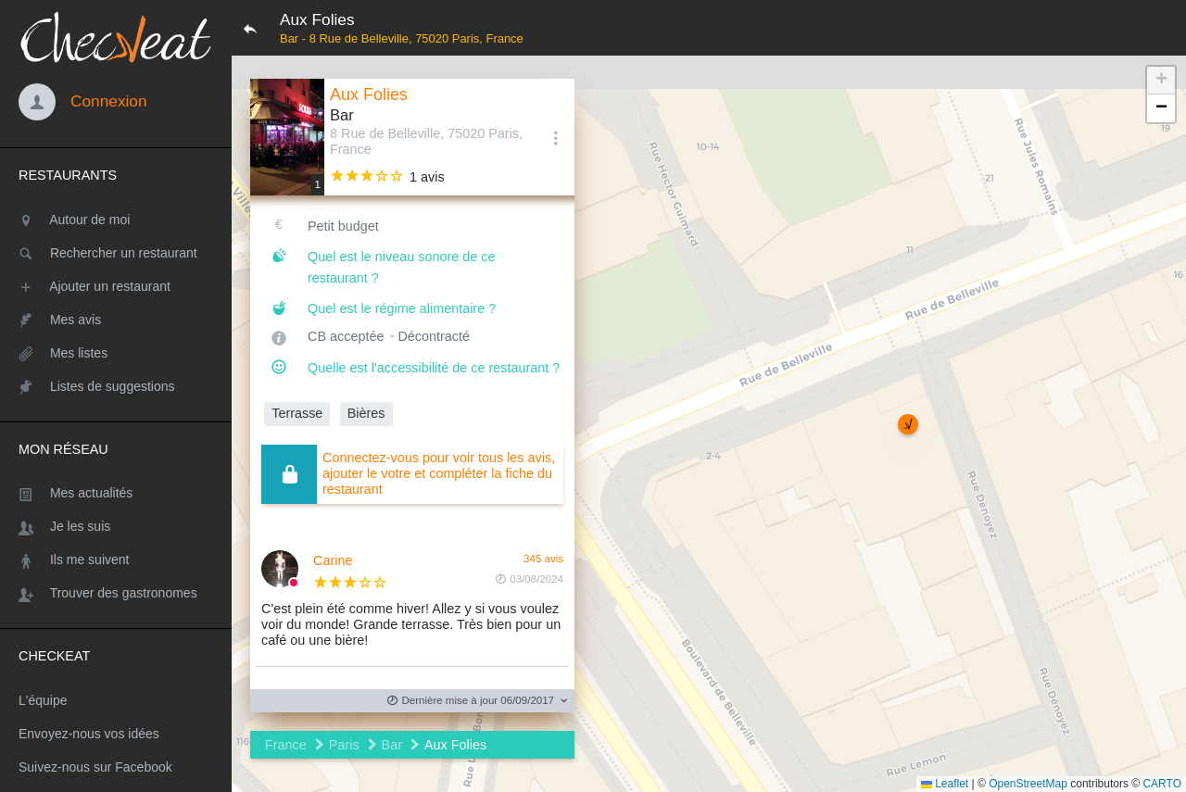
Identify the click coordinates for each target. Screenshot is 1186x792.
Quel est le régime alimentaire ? (402, 308)
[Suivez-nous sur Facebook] (116, 767)
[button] (908, 424)
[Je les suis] (116, 526)
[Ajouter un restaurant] (116, 286)
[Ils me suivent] (116, 559)
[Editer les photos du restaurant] (287, 137)
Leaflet (944, 783)
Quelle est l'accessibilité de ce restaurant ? (434, 367)
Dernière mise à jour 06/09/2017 (470, 700)
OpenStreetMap (1028, 783)
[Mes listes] (116, 353)
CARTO (1161, 783)
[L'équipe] (116, 700)
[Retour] (250, 28)
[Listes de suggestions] (116, 386)
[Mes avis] (116, 319)
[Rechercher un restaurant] (116, 253)
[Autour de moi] (116, 219)
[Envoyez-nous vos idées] (116, 733)
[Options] (555, 137)
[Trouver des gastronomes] (116, 593)
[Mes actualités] (116, 492)
